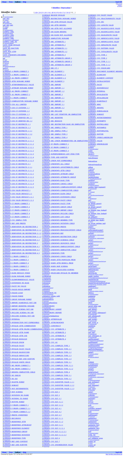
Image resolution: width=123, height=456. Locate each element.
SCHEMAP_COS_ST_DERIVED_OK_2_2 (17, 121)
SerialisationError (94, 174)
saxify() (5, 65)
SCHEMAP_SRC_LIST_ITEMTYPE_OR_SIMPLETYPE (61, 114)
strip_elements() (93, 385)
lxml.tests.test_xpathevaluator (11, 40)
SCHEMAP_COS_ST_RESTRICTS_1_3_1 (17, 131)
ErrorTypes (46, 16)
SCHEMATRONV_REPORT (52, 313)
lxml (6, 59)
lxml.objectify (93, 208)
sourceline (91, 299)
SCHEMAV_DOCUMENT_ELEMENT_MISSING (105, 71)
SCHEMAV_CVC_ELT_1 (51, 392)
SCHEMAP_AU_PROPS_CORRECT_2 (16, 94)
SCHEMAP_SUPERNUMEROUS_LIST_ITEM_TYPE (60, 154)
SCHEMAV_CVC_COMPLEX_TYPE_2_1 (56, 349)
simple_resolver (93, 276)
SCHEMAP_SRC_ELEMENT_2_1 (54, 75)
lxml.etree (92, 175)
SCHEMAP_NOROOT (11, 385)
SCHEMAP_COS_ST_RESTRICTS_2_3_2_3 (18, 154)
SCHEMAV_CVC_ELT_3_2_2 (52, 405)
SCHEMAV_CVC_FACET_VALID (100, 15)
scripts (90, 151)
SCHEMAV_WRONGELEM (98, 144)
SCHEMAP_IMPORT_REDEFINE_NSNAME (18, 306)
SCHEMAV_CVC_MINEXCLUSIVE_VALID (103, 38)
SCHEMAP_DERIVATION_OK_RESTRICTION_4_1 (21, 246)
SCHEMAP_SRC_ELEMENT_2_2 (54, 78)
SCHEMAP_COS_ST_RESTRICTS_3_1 (17, 164)
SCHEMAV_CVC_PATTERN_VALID (101, 48)
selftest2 (91, 170)
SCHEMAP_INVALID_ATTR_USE (15, 336)
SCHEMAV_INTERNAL (96, 91)
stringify (91, 369)
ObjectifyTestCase (94, 264)
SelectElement (93, 158)
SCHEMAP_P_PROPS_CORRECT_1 (16, 405)
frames (119, 5)
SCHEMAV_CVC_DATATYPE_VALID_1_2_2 (58, 385)
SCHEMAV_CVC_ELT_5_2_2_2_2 (54, 435)
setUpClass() (92, 266)
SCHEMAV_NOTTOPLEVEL (98, 131)
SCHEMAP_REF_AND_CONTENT (15, 441)
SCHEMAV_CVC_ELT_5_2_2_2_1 (54, 431)
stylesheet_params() (94, 408)
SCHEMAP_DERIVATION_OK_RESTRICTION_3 (20, 243)
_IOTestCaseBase (94, 258)
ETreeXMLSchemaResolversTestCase (99, 277)
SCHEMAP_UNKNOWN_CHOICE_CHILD (57, 184)
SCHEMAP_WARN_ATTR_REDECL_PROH (57, 263)
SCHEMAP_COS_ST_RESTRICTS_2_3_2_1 (18, 147)
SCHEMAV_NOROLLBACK (98, 111)
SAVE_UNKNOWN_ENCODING (14, 55)
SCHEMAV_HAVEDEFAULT (98, 88)
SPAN (90, 303)
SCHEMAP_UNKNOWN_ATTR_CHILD (56, 170)
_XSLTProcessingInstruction (96, 195)
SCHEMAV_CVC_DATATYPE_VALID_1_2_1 (58, 382)
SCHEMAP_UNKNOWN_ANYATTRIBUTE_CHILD (60, 167)
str (89, 359)
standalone (91, 326)
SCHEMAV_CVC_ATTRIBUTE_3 (54, 336)
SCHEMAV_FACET (95, 85)
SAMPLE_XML (8, 32)
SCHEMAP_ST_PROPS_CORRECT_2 (55, 147)
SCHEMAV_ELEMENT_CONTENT (100, 78)
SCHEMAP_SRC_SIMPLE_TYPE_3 (54, 134)
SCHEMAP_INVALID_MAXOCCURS (16, 352)
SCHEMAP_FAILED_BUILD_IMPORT (16, 289)
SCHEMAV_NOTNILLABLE (98, 124)
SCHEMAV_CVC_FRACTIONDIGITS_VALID (104, 18)
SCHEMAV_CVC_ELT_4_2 (51, 412)
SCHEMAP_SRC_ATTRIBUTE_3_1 (54, 48)
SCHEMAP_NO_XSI (10, 379)
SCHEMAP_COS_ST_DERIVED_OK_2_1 (17, 118)
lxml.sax (6, 63)
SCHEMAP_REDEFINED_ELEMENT (16, 428)
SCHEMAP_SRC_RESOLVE (52, 121)
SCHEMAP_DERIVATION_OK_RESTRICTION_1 (20, 227)
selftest (90, 167)
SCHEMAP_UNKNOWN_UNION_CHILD (57, 256)
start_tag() (91, 332)
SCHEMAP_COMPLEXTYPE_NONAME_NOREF (20, 101)
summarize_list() (93, 425)
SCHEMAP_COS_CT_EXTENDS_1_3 (16, 114)
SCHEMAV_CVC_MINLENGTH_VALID (102, 45)
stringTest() (92, 375)
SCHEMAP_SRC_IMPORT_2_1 (53, 98)
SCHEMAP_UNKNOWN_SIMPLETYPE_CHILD (59, 250)
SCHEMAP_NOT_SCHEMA (13, 392)
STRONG (91, 395)
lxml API (119, 2)
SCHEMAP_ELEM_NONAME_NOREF (17, 276)
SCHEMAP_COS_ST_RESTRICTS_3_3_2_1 (18, 174)
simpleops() (92, 286)
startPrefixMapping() (95, 349)
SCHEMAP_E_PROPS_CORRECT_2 (16, 256)
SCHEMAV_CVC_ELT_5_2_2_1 (53, 428)
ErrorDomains (47, 277)
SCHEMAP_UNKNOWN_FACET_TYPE (56, 203)
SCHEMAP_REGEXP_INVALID (53, 15)
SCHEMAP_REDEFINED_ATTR (14, 422)
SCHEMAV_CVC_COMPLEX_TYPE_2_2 (56, 352)
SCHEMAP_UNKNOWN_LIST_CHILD (56, 217)
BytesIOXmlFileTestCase (96, 241)
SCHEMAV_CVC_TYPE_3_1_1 (99, 61)
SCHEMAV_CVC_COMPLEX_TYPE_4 (56, 372)
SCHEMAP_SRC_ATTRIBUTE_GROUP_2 (57, 61)
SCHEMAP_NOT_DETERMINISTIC (16, 389)
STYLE (90, 402)
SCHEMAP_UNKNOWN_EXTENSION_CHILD (59, 197)
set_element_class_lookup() (97, 210)
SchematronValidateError (50, 316)
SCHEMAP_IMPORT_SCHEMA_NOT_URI (18, 309)
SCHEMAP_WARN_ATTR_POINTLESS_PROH (59, 260)
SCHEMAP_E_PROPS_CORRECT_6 (16, 270)
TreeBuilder (92, 330)
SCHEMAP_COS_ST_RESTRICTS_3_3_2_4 (18, 184)
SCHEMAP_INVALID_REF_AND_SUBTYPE (19, 359)
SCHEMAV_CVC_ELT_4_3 (51, 415)
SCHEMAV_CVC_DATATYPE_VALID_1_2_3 (58, 389)
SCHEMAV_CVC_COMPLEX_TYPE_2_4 (56, 359)
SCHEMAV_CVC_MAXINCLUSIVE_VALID (104, 32)
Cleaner (6, 20)
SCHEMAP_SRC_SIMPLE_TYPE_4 (54, 137)
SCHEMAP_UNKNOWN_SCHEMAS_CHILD (58, 240)
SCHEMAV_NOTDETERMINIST (99, 118)
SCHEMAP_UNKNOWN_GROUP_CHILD (57, 207)
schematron (46, 289)
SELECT (91, 154)
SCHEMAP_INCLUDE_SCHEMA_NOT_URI (19, 316)
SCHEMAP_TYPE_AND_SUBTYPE (55, 157)
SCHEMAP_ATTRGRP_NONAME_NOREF (18, 88)
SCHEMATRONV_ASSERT (52, 309)
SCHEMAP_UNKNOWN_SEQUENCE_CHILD (58, 243)
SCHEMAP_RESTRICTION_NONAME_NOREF (59, 18)
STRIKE (91, 362)
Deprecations (65, 8)
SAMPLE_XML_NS (10, 42)
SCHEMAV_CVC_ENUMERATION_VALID (57, 445)
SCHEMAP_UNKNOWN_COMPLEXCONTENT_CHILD (62, 187)
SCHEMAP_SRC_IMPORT (51, 85)
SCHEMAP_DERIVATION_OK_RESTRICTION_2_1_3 (22, 237)
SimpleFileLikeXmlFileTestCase (97, 248)
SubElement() (92, 415)
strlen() (90, 392)
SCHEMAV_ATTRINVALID (52, 319)
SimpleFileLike (93, 279)
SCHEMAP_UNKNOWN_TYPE (53, 253)
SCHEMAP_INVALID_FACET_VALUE (17, 349)
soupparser (91, 296)
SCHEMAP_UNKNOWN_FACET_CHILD (56, 200)
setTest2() (91, 237)
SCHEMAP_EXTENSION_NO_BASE (16, 283)
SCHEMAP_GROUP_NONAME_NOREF (17, 299)
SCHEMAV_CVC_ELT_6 (51, 438)
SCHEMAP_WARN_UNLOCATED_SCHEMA (58, 270)
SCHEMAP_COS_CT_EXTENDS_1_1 (16, 108)
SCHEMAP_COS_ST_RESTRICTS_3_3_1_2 (18, 170)
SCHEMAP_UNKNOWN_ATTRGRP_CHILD (58, 174)
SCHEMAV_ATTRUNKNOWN (53, 322)
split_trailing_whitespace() (97, 313)
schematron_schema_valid (51, 296)
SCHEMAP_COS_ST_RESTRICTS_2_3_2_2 (18, 151)
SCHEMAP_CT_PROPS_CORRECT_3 (16, 210)
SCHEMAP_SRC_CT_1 (50, 68)
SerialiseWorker (93, 177)
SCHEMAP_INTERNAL (11, 319)
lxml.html (92, 297)
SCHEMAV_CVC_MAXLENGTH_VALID (102, 35)
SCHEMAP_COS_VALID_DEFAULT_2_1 (17, 194)
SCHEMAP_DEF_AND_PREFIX (14, 223)
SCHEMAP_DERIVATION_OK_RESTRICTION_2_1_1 (22, 230)
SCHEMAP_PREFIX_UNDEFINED (15, 415)
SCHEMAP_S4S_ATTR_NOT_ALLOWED (57, 28)
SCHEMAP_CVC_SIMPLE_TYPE (15, 220)
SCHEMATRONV (48, 306)
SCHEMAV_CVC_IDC (96, 22)
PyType (91, 370)
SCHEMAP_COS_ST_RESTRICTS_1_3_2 (17, 134)
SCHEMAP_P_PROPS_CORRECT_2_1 (16, 408)
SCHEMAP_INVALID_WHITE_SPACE (16, 362)
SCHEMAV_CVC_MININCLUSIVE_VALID (103, 42)
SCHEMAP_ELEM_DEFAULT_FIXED (16, 273)
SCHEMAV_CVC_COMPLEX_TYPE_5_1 (56, 375)
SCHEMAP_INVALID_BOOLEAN (15, 339)
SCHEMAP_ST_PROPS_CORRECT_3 (55, 151)
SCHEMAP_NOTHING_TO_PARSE (15, 398)
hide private (119, 3)
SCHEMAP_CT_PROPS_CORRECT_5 (16, 217)
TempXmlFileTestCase (95, 254)
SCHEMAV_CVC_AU (50, 342)
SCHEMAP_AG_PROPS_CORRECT (15, 78)
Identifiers (56, 8)
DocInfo (92, 327)
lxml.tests (92, 168)
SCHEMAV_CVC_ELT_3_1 (51, 398)
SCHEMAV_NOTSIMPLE (97, 127)
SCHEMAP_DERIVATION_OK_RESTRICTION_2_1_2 (22, 233)
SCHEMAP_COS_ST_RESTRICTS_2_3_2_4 (18, 157)
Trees (11, 2)
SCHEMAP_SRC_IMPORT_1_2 (53, 91)
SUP (89, 431)
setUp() (90, 240)
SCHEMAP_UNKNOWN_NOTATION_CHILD (58, 223)
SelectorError (92, 161)
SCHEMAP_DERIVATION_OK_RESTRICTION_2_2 (21, 240)
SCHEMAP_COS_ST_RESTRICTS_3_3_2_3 (18, 180)
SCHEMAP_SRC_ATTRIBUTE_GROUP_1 (57, 58)
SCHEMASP (46, 276)
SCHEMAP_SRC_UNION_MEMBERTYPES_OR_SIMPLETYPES (65, 141)
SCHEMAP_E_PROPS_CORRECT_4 (16, 263)
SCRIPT (91, 147)
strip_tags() (92, 389)
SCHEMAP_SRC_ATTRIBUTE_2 (53, 45)
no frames (119, 6)
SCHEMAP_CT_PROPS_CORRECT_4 (16, 213)
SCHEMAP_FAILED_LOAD (13, 293)
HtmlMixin (92, 201)
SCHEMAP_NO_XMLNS (12, 375)
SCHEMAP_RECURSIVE (12, 418)
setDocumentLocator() (95, 230)
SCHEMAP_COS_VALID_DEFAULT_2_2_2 (18, 200)
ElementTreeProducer (10, 66)
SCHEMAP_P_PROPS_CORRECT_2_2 (16, 412)
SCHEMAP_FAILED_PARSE (13, 296)
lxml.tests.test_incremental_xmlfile (98, 284)
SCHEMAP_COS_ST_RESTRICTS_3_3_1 (17, 167)
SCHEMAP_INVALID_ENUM (13, 342)
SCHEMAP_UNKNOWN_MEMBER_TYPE (57, 220)
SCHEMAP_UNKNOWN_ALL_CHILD (56, 164)
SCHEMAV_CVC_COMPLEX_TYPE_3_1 (56, 362)
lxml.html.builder (9, 16)
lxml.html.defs (8, 23)
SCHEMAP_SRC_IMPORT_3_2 (53, 108)
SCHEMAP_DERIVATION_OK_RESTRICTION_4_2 (21, 250)
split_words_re (93, 322)
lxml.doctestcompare (95, 380)
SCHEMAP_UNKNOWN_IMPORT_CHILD (57, 210)
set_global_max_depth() (96, 220)
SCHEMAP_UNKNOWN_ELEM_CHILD (56, 194)
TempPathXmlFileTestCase (96, 251)
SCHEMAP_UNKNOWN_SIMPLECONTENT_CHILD (61, 246)
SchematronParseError (49, 303)
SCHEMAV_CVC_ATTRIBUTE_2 (54, 332)
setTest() (91, 233)
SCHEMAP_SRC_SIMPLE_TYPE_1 (54, 127)
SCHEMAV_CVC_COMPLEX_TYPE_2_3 (56, 355)
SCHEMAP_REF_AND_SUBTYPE (15, 445)
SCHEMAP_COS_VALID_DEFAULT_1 (16, 190)
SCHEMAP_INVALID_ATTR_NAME (16, 332)
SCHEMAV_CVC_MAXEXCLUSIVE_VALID (104, 28)
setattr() (90, 227)
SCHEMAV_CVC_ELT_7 (51, 441)
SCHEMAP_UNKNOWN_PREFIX (54, 227)
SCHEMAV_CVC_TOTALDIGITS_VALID (103, 51)
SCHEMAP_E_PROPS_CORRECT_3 (16, 260)
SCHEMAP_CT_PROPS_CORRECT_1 (16, 203)
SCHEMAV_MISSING (96, 108)
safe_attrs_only (8, 25)
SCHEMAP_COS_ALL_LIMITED (15, 104)
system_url (91, 441)
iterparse (92, 211)
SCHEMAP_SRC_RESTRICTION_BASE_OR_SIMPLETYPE (63, 124)
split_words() (92, 319)
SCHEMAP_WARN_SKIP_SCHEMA (55, 266)
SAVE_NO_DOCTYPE (11, 48)
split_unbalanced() (94, 316)
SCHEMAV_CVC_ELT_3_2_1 (52, 402)
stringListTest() (93, 372)
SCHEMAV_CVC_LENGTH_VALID (101, 25)
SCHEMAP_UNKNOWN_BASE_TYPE (56, 180)
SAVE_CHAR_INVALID (11, 45)
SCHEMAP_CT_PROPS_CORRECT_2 (16, 207)
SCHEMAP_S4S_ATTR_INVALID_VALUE (57, 22)
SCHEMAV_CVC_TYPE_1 (97, 55)
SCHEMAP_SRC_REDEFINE (52, 118)
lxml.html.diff (93, 188)
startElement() (93, 342)
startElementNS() (94, 346)
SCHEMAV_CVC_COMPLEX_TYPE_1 (56, 346)
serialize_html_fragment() (97, 187)
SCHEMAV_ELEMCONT (97, 75)
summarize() (92, 418)
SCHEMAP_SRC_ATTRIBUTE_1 (53, 42)
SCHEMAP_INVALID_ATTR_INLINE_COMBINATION (22, 329)
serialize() (91, 180)
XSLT (91, 221)
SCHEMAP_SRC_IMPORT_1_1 (53, 88)
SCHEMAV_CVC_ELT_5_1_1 (52, 418)
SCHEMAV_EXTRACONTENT (99, 81)
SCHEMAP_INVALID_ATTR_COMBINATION (19, 326)
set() (89, 190)
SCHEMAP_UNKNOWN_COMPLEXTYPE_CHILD (60, 190)
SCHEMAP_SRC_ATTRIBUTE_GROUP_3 (57, 65)
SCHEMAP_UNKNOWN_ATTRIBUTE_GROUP (59, 177)
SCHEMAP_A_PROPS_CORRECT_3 (16, 75)
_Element (92, 192)
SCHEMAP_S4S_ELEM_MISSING (54, 32)
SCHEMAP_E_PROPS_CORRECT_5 (16, 266)
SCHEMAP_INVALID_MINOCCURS (16, 355)
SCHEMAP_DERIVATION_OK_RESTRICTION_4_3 (21, 253)
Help (24, 2)
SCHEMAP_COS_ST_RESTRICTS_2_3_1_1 (18, 141)
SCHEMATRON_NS (49, 293)
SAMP (5, 28)
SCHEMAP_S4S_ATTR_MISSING (54, 25)
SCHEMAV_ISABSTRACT (97, 101)
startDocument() (93, 339)
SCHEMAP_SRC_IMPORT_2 (52, 94)
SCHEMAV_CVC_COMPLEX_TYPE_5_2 (56, 379)
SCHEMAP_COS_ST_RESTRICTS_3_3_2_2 (18, 177)
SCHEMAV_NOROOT (96, 114)
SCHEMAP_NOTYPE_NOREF (13, 402)
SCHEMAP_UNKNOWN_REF (52, 233)
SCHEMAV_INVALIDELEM (98, 98)
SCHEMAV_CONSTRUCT (51, 326)
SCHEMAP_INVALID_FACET (13, 346)
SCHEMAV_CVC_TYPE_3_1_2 (99, 65)
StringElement (93, 365)
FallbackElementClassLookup (97, 218)
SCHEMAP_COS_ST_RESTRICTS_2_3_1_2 (18, 144)
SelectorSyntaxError (95, 164)
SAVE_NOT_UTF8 (9, 51)
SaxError (6, 61)
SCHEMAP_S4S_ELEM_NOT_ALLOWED (57, 35)
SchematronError (48, 299)
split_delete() (92, 309)
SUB (89, 412)
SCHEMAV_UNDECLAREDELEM (100, 137)
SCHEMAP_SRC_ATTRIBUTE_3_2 (54, 51)
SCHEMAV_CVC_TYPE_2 (97, 58)
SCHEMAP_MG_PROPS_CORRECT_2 (16, 369)
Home (4, 2)
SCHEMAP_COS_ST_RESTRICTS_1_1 (17, 124)
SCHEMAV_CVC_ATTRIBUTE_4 (54, 339)
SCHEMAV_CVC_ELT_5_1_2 (52, 422)
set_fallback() (92, 217)
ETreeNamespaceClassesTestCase (98, 261)
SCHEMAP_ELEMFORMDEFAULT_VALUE (18, 279)
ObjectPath (92, 228)
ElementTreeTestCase (95, 268)
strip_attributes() (93, 382)
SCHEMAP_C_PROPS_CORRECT (15, 98)
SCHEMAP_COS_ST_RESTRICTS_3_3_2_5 (18, 187)
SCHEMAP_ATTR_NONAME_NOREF (16, 81)
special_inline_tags (94, 306)
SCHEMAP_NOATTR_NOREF (13, 382)
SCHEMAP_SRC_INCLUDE (52, 111)
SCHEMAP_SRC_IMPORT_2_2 (53, 101)
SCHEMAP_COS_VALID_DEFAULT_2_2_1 (18, 197)
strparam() (91, 398)
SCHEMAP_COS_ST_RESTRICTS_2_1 (17, 137)
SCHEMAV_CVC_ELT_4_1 (51, 408)
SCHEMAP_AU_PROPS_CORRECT (15, 91)
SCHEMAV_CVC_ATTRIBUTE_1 (54, 329)
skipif (90, 289)
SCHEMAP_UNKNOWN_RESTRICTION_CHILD (59, 237)
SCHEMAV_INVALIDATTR (98, 94)
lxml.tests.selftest (9, 33)
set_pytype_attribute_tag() (97, 223)
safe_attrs (6, 18)
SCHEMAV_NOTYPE (95, 134)
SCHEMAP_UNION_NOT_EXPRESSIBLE (57, 161)
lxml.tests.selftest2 (9, 36)
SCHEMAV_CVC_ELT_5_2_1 (52, 425)
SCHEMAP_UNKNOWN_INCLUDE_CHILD (58, 213)
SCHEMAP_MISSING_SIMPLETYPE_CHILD (19, 372)
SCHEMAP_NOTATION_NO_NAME (16, 395)
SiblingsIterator (93, 270)
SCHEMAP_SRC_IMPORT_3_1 (53, 104)
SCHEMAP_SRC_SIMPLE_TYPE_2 (54, 131)
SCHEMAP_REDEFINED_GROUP (15, 431)
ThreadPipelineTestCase (95, 178)
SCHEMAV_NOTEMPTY (97, 121)
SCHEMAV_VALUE (95, 141)
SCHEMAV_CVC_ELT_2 (51, 395)
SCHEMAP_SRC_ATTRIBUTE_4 (53, 55)
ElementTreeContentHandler (96, 231)
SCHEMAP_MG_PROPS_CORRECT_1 (16, 365)
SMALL (91, 293)
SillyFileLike (92, 273)
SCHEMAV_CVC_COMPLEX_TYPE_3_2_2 (57, 369)
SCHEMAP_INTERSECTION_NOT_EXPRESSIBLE (21, 322)
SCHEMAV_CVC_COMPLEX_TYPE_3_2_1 (57, 365)
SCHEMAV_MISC (94, 104)
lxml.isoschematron (48, 287)
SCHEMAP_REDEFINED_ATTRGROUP (17, 425)
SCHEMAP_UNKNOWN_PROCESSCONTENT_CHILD (61, 230)
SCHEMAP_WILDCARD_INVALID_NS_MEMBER (60, 273)
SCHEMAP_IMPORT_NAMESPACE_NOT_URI (19, 303)
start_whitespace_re (94, 336)
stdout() (90, 352)
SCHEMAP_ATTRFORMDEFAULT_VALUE (18, 85)
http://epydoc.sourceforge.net (114, 454)
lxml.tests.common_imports (96, 274)
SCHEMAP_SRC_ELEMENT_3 (53, 81)
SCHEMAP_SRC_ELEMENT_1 (53, 71)
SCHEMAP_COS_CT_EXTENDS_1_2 (16, 111)
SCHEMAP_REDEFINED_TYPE (14, 438)
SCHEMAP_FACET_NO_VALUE (14, 286)
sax (4, 58)
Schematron (46, 283)
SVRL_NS (91, 435)
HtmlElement (93, 198)
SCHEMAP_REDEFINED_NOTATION (16, 435)
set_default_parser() (94, 203)
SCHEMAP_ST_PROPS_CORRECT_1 (55, 144)
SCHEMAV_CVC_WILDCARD (99, 68)
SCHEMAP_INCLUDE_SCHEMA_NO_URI (18, 313)
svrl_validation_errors (95, 438)
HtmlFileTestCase (94, 244)
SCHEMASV (46, 279)
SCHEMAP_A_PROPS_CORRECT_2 (16, 71)
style (89, 405)
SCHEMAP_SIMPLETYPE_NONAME (55, 38)
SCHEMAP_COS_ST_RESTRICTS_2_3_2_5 (18, 161)
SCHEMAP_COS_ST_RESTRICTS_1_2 (17, 127)
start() (90, 329)
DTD (91, 443)
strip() (90, 379)
